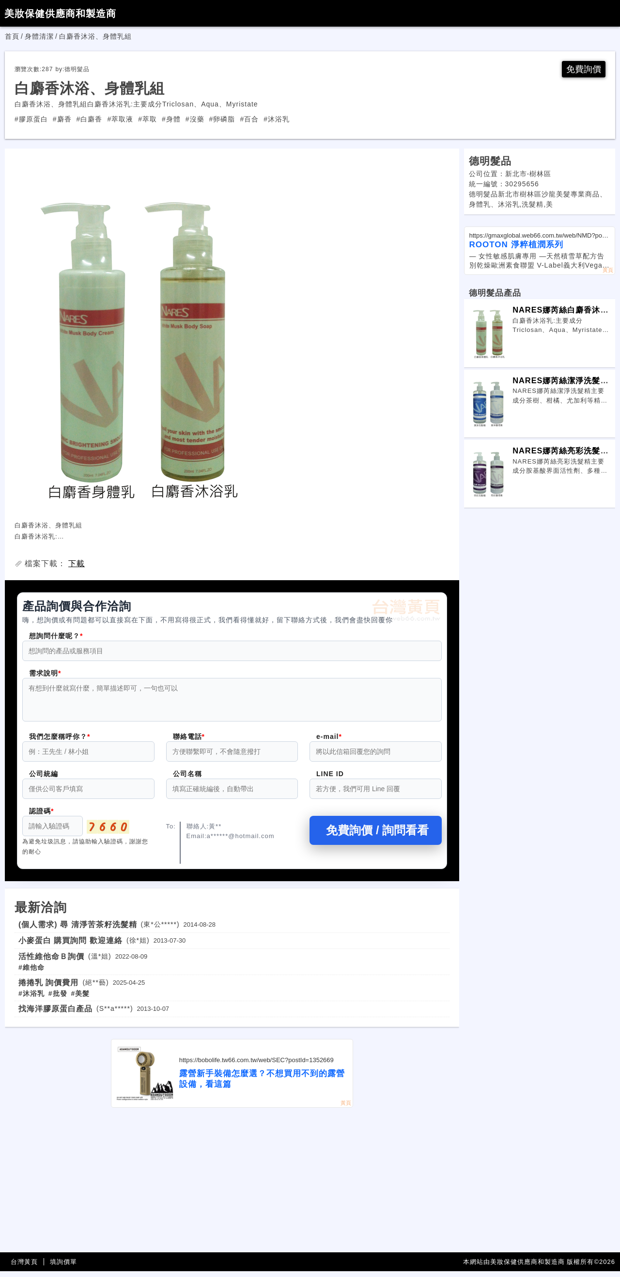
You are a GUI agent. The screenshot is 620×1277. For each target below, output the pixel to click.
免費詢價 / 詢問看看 (375, 835)
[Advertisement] (232, 1186)
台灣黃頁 (24, 1267)
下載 (76, 563)
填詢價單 (63, 1267)
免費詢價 (583, 69)
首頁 (12, 36)
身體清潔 (39, 36)
